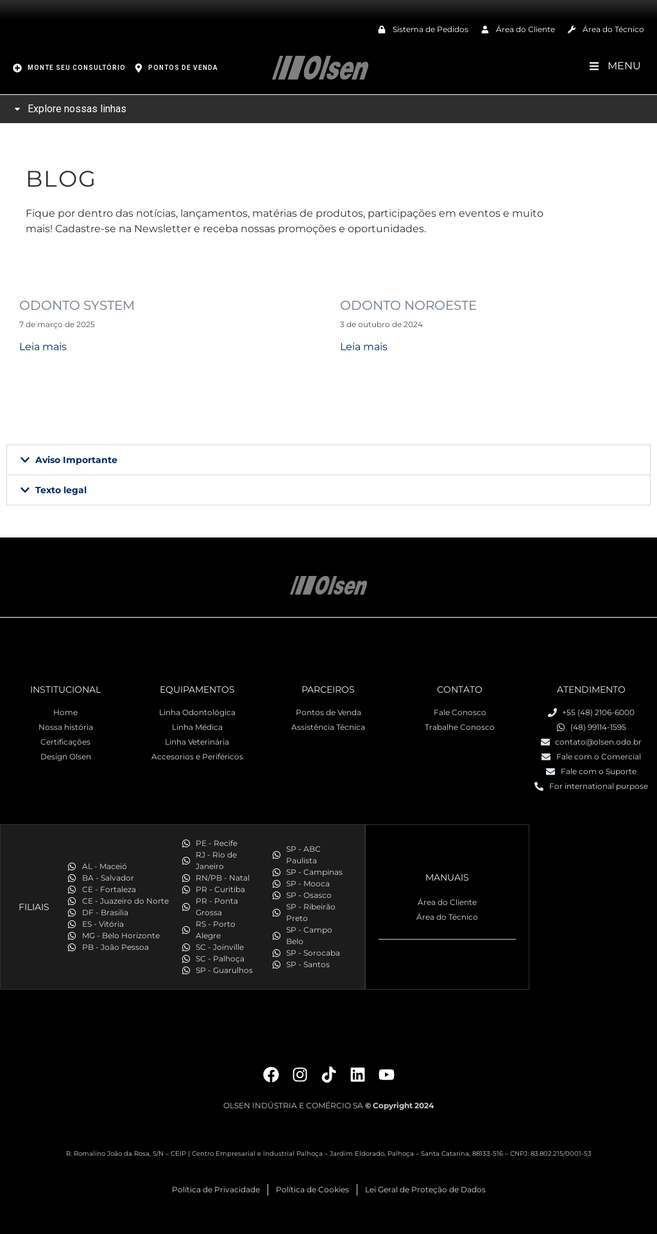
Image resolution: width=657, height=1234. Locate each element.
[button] (328, 460)
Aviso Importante (76, 460)
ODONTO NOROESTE (408, 305)
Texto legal (61, 490)
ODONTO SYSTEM (77, 305)
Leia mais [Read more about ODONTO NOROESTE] (364, 347)
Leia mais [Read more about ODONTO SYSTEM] (43, 347)
